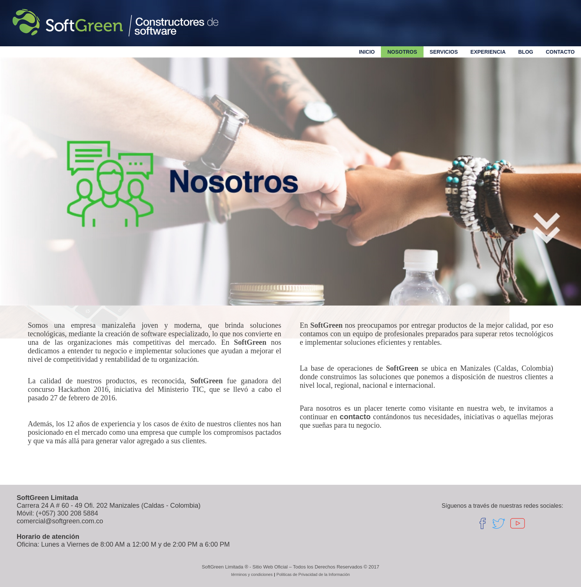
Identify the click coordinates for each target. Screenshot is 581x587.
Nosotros (402, 52)
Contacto (560, 52)
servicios (444, 52)
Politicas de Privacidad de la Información (313, 574)
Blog (525, 52)
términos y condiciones (252, 574)
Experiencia (488, 52)
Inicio (367, 52)
